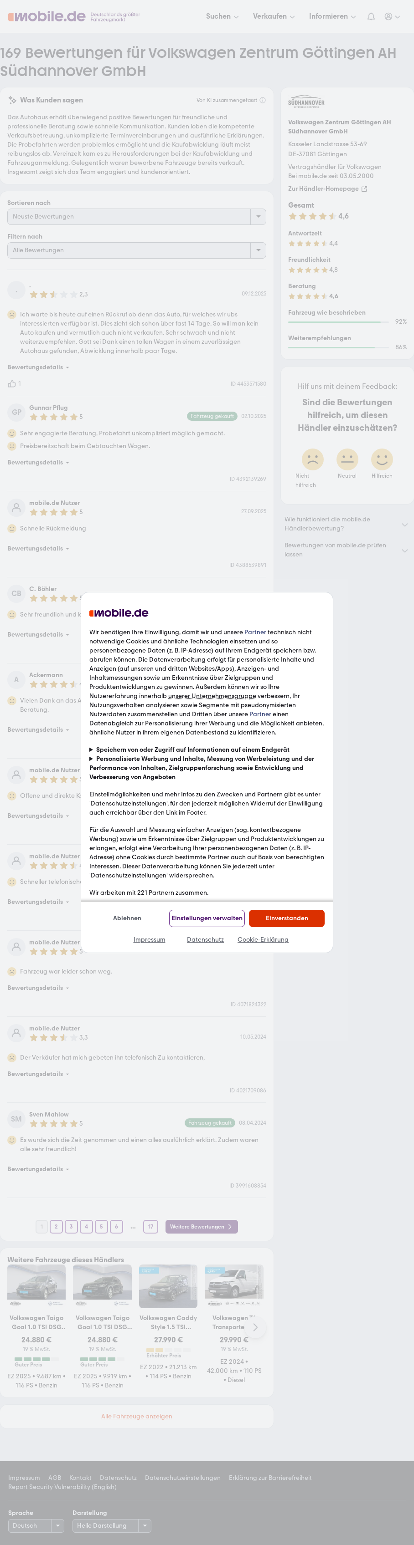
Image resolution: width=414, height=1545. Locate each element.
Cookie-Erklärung (263, 939)
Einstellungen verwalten (207, 918)
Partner (255, 632)
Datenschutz (205, 939)
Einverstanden (287, 918)
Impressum (150, 939)
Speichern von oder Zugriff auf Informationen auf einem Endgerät (193, 750)
